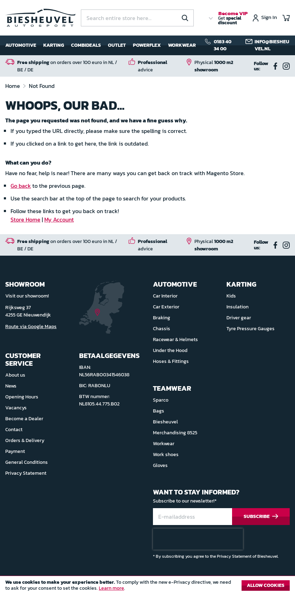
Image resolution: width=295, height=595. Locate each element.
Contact (14, 429)
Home (13, 86)
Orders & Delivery (24, 440)
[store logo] (40, 18)
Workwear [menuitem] (182, 45)
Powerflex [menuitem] (147, 45)
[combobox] (137, 17)
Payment (15, 451)
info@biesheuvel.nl (272, 45)
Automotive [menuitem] (20, 45)
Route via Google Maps (31, 326)
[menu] (100, 45)
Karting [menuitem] (53, 45)
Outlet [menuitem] (117, 45)
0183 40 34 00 (222, 45)
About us (15, 375)
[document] (147, 587)
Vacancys (16, 407)
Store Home (25, 219)
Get (233, 18)
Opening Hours (21, 397)
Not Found (41, 86)
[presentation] (198, 539)
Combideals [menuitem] (86, 45)
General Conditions (26, 462)
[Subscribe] (261, 516)
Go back (21, 185)
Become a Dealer (24, 418)
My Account (59, 219)
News (11, 386)
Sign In (269, 17)
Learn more (111, 588)
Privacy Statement (25, 473)
